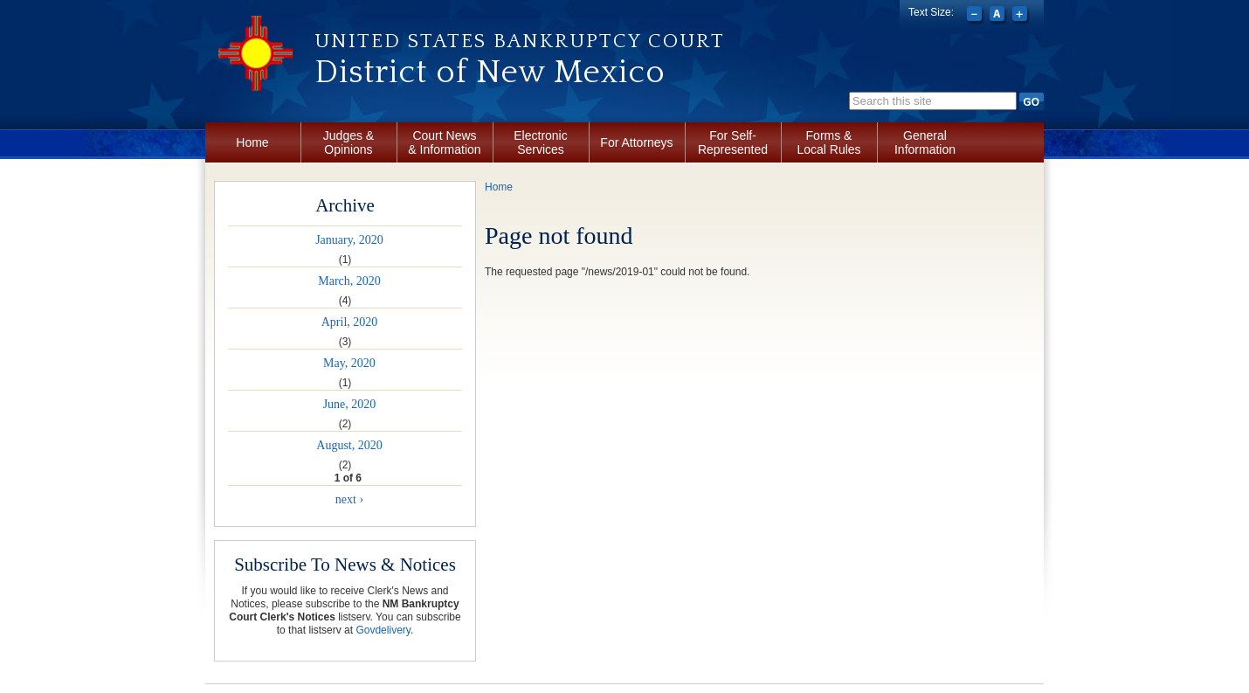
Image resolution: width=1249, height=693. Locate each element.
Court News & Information (444, 142)
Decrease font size (976, 15)
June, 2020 (349, 404)
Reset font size (999, 15)
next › (349, 499)
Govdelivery (382, 630)
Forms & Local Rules (828, 142)
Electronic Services (540, 142)
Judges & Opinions (348, 142)
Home (252, 142)
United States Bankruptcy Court (519, 41)
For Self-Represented (733, 142)
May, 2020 (349, 363)
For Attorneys (636, 142)
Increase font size (1021, 15)
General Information (925, 142)
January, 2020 (349, 239)
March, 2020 (349, 281)
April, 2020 (349, 322)
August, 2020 (349, 445)
